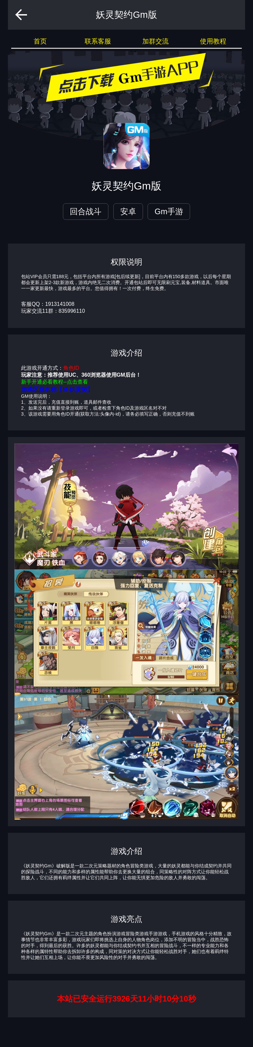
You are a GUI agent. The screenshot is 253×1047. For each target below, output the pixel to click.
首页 (40, 41)
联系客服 (98, 41)
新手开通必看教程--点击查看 (54, 382)
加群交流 (155, 41)
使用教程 (213, 41)
